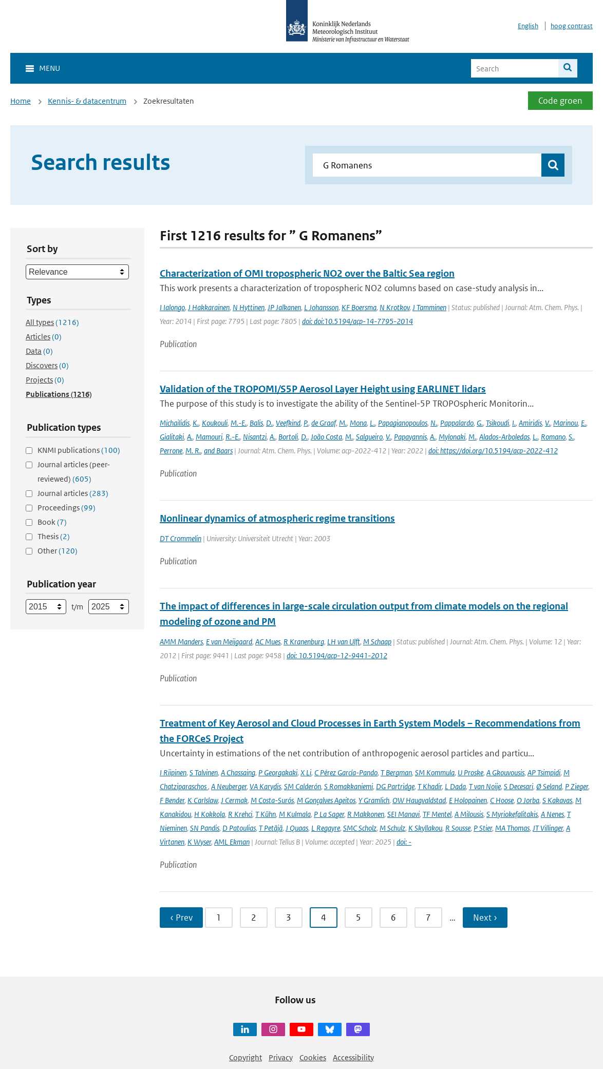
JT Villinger (548, 828)
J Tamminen (429, 307)
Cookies (312, 1057)
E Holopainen (468, 800)
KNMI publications (78, 450)
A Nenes (552, 814)
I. (514, 423)
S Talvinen (204, 772)
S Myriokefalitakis (512, 814)
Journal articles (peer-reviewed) (73, 472)
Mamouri (209, 437)
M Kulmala (295, 814)
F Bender (172, 800)
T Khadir (430, 786)
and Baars (218, 450)
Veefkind (288, 423)
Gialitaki (172, 437)
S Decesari (518, 786)
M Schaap (377, 641)
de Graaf (323, 423)
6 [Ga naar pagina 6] (393, 917)
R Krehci (240, 814)
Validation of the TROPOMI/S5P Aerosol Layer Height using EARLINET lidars (323, 389)
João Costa (326, 437)
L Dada (455, 786)
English (528, 26)
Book (52, 522)
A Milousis (469, 814)
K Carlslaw (202, 800)
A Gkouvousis (505, 772)
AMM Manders (181, 641)
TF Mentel (437, 814)
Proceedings (66, 507)
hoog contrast (572, 26)
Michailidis (175, 423)
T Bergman (396, 772)
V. (547, 423)
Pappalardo (457, 423)
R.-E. (232, 437)
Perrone (171, 450)
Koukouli (215, 423)
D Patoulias (239, 828)
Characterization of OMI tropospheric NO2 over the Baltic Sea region (307, 273)
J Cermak (234, 800)
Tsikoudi (497, 423)
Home (20, 101)
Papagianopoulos (402, 423)
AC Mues (267, 641)
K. (196, 423)
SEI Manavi (403, 814)
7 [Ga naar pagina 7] (428, 917)
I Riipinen (173, 772)
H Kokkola (209, 814)
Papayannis (410, 437)
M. (343, 423)
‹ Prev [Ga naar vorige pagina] (181, 917)
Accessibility (353, 1057)
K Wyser (199, 842)
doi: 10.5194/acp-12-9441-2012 (337, 655)
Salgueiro (369, 437)
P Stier (483, 828)
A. (190, 437)
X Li (305, 772)
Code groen (560, 100)
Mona (358, 423)
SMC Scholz (359, 828)
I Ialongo (172, 307)
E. (583, 423)
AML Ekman (232, 842)
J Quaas (297, 828)
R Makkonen (365, 814)
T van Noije (485, 786)
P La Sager (329, 814)
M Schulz (392, 828)
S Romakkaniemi (348, 786)
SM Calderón (302, 786)
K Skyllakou (425, 828)
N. (433, 423)
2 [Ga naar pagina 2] (253, 917)
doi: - (404, 842)
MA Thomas (512, 828)
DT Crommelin (180, 538)
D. (269, 423)
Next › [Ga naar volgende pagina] (485, 917)
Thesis (53, 536)
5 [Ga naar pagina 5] (358, 917)
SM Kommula (435, 772)
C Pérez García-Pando (346, 772)
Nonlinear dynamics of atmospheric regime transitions (277, 518)
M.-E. (239, 423)
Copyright (245, 1057)
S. (571, 437)
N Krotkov (394, 307)
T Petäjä (270, 828)
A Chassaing (238, 772)
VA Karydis (265, 786)
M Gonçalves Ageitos (326, 800)
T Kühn (265, 814)
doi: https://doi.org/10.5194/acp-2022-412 (493, 450)
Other (57, 551)
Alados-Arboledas (504, 437)
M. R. (193, 450)
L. (372, 423)
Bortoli (288, 437)
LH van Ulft (343, 641)
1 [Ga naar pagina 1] (218, 917)
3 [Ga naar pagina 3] (288, 917)
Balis (256, 423)
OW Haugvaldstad (419, 800)
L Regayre (325, 828)
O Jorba (528, 800)
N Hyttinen (249, 307)
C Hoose (502, 800)
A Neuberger (229, 786)
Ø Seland (549, 786)
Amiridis (530, 423)
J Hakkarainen (209, 307)
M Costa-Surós (272, 800)
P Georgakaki (277, 772)
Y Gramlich (374, 800)
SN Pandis (204, 828)
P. (306, 423)
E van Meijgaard (229, 641)
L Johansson (321, 307)
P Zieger (576, 786)
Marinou (565, 423)
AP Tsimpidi (543, 772)
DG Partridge (395, 786)
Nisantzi (255, 437)
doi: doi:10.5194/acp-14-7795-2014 (357, 321)
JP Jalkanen (284, 307)
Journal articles (72, 493)
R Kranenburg (304, 641)
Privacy (281, 1057)
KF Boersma (359, 307)
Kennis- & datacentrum (87, 101)
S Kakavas (557, 800)
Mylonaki (452, 437)
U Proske (470, 772)
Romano (553, 437)
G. (480, 423)
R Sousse (457, 828)
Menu (49, 68)
